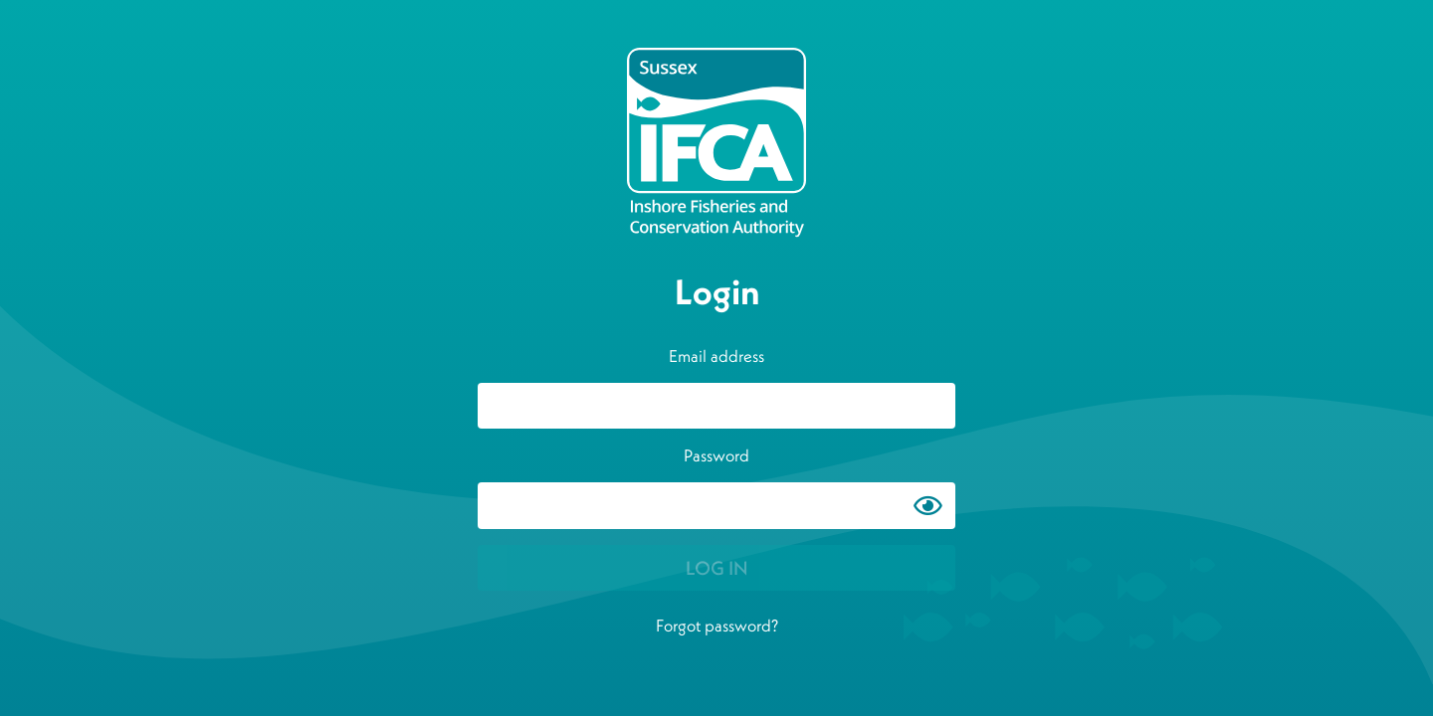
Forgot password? (717, 625)
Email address (716, 356)
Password (716, 455)
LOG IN (717, 568)
